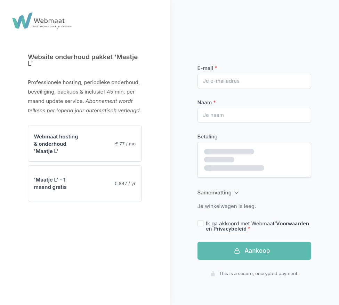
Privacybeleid (230, 228)
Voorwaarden (292, 223)
